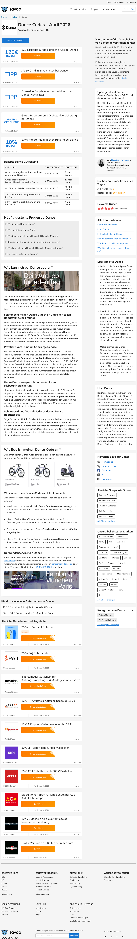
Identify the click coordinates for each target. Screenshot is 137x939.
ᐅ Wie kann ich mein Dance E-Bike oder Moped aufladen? (33, 248)
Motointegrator (123, 574)
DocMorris (103, 558)
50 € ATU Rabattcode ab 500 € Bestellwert (48, 771)
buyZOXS (103, 552)
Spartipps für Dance (107, 224)
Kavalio (123, 563)
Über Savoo (41, 908)
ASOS (101, 542)
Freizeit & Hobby (43, 890)
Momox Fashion (105, 574)
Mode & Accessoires (44, 877)
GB (111, 937)
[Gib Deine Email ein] (52, 935)
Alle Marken (6, 894)
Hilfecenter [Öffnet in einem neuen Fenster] (9, 560)
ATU (111, 542)
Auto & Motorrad (106, 615)
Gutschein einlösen (9, 911)
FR (117, 937)
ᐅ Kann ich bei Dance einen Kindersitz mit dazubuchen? (32, 242)
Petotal (115, 579)
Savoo (4, 17)
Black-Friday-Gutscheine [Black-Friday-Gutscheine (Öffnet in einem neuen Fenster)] (114, 877)
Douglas (127, 558)
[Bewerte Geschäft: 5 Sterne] (112, 208)
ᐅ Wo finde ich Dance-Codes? (20, 224)
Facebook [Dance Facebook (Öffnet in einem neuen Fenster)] (104, 470)
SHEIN (114, 584)
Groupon (111, 563)
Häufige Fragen (8, 908)
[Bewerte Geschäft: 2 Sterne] (102, 208)
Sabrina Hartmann (120, 160)
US (105, 937)
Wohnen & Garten (43, 886)
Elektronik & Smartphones (47, 883)
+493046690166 (43, 567)
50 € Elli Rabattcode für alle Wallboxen (45, 747)
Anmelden (74, 936)
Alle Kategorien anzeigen (108, 624)
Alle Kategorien (42, 894)
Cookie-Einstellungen (79, 917)
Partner (4, 914)
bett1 (116, 547)
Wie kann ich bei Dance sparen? (113, 243)
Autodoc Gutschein (107, 495)
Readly (126, 579)
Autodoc (121, 542)
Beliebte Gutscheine (78, 877)
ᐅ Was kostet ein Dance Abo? (20, 230)
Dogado (115, 558)
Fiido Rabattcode (106, 516)
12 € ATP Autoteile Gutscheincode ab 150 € (48, 700)
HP (2, 880)
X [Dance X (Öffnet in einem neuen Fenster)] (100, 474)
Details (77, 62)
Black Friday (75, 883)
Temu (120, 590)
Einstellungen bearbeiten (80, 921)
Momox (116, 568)
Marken (14, 17)
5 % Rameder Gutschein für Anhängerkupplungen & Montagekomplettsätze (50, 678)
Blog (109, 2)
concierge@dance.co (62, 563)
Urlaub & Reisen (42, 880)
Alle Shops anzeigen (106, 521)
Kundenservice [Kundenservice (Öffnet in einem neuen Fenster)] (107, 466)
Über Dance (103, 229)
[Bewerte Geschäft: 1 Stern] (99, 208)
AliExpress (122, 536)
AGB (72, 914)
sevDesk (102, 584)
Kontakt (39, 911)
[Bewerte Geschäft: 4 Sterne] (109, 208)
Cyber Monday (76, 886)
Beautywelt (104, 547)
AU (123, 937)
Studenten (74, 880)
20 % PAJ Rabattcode (34, 653)
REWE (4, 890)
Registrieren (119, 2)
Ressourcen (109, 880)
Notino (4, 886)
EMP (101, 563)
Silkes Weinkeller (106, 590)
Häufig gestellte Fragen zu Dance (114, 238)
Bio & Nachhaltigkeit (107, 620)
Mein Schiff (104, 568)
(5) (15, 40)
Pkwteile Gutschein (107, 500)
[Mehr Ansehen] (132, 610)
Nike (3, 877)
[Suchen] (127, 9)
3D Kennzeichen (106, 536)
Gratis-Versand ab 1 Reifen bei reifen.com (47, 843)
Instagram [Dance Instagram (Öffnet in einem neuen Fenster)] (104, 479)
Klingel (4, 883)
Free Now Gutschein (107, 506)
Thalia (101, 595)
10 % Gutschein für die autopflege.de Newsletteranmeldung (44, 820)
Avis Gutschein (105, 511)
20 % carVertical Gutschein (38, 627)
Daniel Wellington (119, 552)
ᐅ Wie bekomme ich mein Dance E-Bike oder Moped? (31, 236)
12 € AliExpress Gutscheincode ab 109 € (46, 724)
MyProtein (103, 579)
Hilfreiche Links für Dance (110, 234)
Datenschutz (75, 908)
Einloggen (131, 2)
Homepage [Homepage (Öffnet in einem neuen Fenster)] (105, 461)
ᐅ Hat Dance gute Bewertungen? (21, 254)
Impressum (74, 911)
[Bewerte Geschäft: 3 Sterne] (105, 208)
